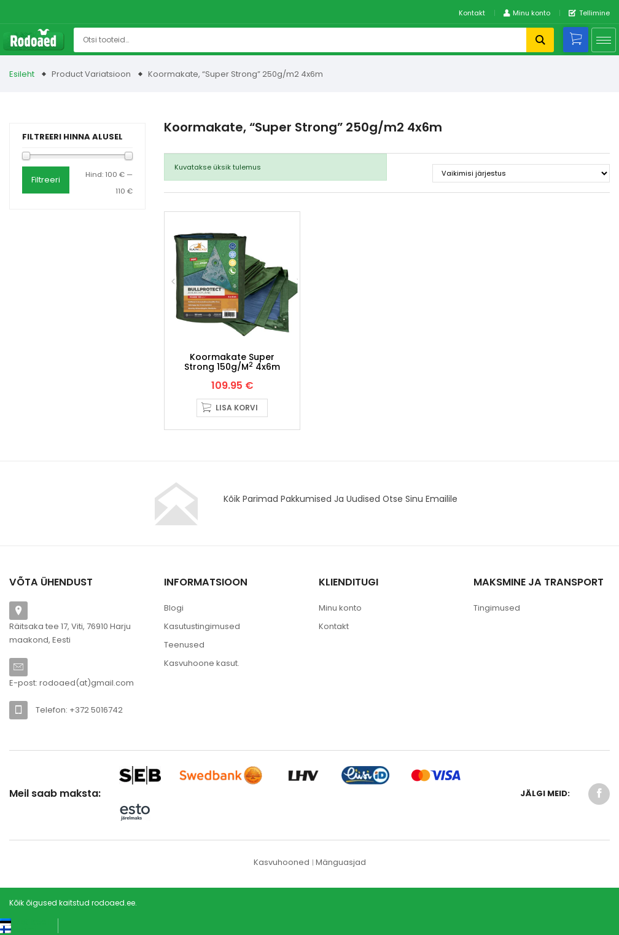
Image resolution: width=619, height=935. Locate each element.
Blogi (174, 608)
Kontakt (472, 13)
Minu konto (340, 608)
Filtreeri (45, 180)
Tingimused (496, 608)
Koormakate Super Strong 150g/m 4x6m (232, 361)
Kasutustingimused (202, 626)
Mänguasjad (341, 862)
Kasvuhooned (282, 862)
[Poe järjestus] (521, 173)
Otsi (540, 40)
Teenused (184, 645)
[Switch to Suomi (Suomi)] (18, 929)
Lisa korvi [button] (237, 407)
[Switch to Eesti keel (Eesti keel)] (24, 922)
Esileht (21, 74)
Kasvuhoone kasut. (201, 663)
